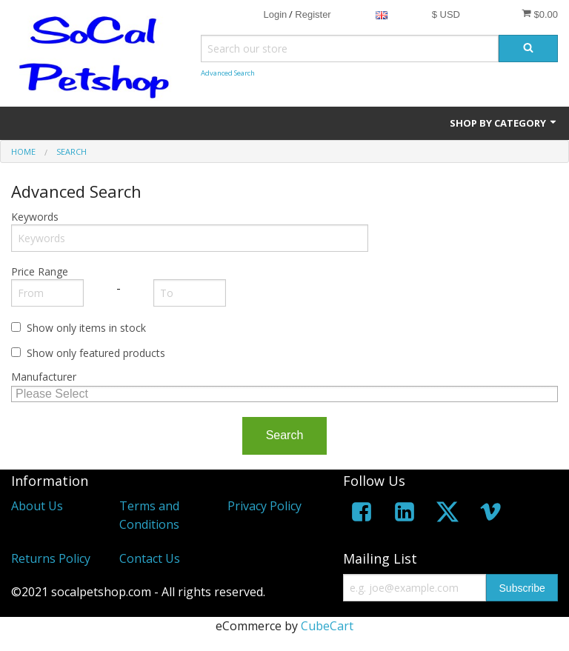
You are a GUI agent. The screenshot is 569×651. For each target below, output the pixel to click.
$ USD (446, 14)
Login (275, 14)
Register (312, 14)
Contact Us (149, 558)
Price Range (39, 271)
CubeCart (327, 626)
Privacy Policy (264, 506)
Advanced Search (228, 73)
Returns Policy (50, 558)
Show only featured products (96, 353)
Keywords (35, 217)
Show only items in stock (86, 328)
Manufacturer (43, 377)
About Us (37, 506)
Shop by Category (504, 123)
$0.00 (540, 14)
